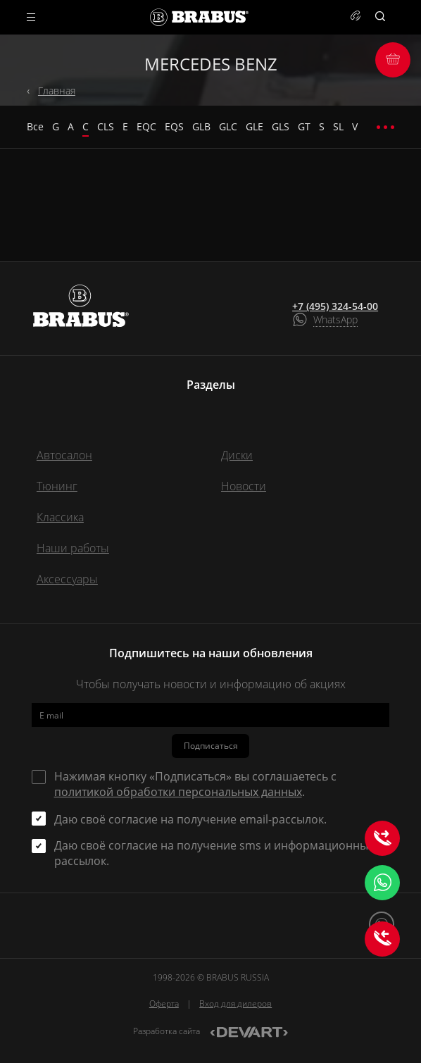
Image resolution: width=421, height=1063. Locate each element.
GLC (228, 126)
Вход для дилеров (235, 1003)
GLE (254, 126)
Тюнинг (57, 486)
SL (338, 126)
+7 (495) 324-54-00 (335, 306)
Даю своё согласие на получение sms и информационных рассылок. (214, 853)
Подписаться (211, 746)
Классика (60, 517)
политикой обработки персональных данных (178, 792)
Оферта (164, 1003)
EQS (174, 126)
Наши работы (73, 548)
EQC (146, 126)
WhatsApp (335, 319)
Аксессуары (67, 579)
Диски (237, 455)
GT (304, 126)
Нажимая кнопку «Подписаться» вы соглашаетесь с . (195, 784)
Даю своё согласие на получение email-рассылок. (190, 819)
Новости (243, 486)
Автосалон (64, 455)
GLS (280, 126)
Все (35, 126)
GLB (201, 126)
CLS (105, 126)
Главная (56, 90)
